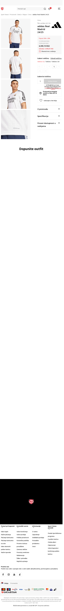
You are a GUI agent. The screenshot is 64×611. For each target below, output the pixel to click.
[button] (32, 8)
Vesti (34, 546)
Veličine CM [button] (55, 61)
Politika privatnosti (23, 537)
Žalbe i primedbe (22, 558)
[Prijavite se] (49, 8)
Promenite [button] (14, 583)
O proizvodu (48, 109)
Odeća (19, 14)
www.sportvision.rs (22, 605)
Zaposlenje (35, 534)
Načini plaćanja (6, 534)
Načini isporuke (6, 552)
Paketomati (52, 545)
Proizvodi (13, 14)
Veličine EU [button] (40, 61)
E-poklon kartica (53, 539)
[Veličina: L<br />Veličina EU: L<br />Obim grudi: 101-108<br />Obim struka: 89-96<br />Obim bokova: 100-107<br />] (54, 66)
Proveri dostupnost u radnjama (48, 124)
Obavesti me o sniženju (48, 51)
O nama (34, 532)
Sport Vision (5, 14)
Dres (29, 14)
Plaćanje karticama (7, 537)
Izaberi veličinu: (43, 58)
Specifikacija (48, 116)
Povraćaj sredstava (23, 552)
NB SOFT (35, 605)
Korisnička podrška (23, 540)
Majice (25, 14)
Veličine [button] (48, 61)
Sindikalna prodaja (38, 537)
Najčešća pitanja (22, 561)
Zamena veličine (22, 549)
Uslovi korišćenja (22, 532)
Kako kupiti (4, 532)
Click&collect (52, 542)
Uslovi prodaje (21, 534)
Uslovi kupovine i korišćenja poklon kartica (53, 551)
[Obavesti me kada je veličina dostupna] (39, 66)
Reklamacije (20, 555)
